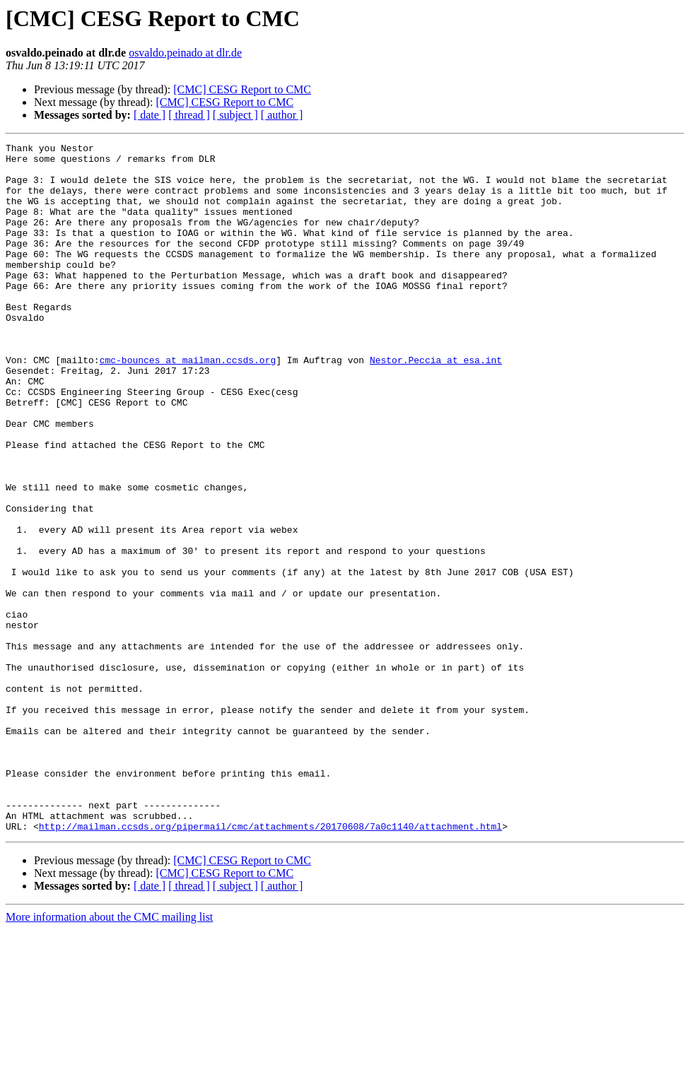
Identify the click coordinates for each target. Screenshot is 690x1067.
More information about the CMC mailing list (109, 1055)
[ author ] (282, 115)
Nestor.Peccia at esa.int (436, 404)
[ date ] (149, 115)
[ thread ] (189, 115)
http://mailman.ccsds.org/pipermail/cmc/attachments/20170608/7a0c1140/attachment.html (270, 963)
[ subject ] (235, 115)
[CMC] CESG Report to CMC (242, 89)
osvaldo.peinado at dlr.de (185, 53)
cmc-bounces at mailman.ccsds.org (188, 404)
